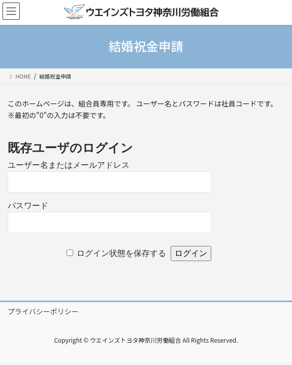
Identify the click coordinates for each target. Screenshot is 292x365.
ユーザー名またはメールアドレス (68, 165)
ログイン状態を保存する (121, 253)
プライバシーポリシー (43, 311)
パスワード (28, 205)
